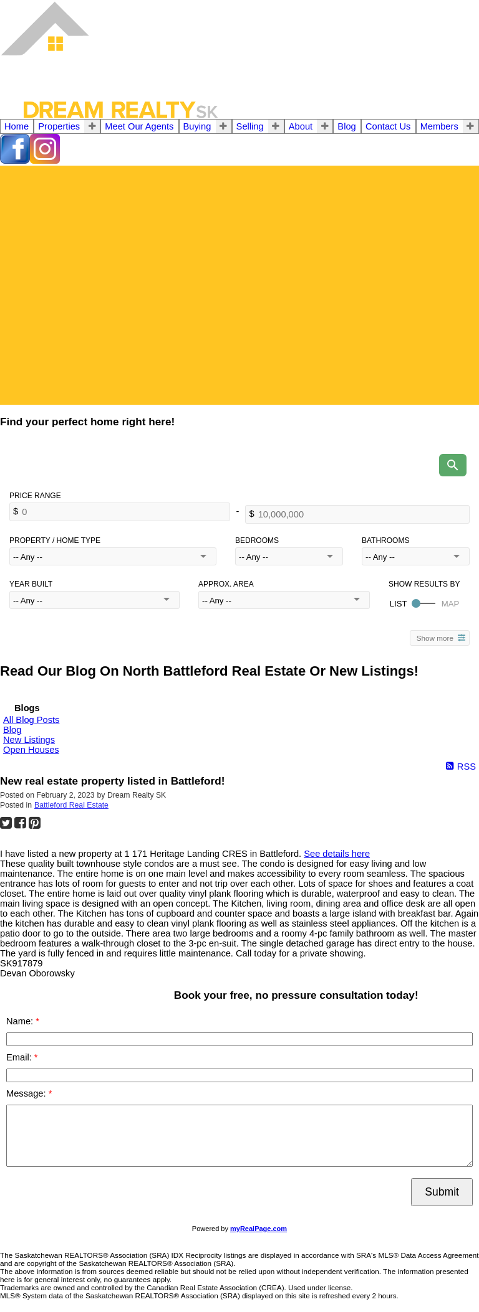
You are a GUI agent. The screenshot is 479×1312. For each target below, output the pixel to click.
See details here (337, 854)
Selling (250, 126)
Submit (442, 1192)
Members (439, 126)
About (300, 126)
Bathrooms (385, 540)
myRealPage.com (258, 1228)
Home (16, 126)
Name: (21, 1021)
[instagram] (45, 161)
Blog (346, 126)
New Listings (29, 740)
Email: (20, 1057)
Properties (59, 126)
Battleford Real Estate (71, 805)
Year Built (30, 584)
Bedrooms (257, 540)
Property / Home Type (54, 540)
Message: (27, 1093)
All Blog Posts (31, 720)
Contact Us (388, 126)
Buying (197, 126)
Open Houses (31, 750)
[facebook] (15, 161)
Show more (435, 638)
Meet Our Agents (139, 126)
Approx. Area (226, 584)
